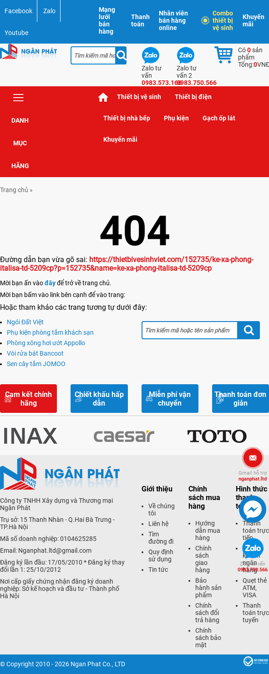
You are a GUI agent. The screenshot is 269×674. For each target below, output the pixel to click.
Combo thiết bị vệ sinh (218, 20)
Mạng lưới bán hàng (107, 20)
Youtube (16, 32)
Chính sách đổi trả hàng (207, 613)
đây (50, 283)
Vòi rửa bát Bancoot (35, 353)
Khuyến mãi (253, 20)
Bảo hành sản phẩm (208, 588)
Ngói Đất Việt (25, 322)
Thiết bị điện (193, 96)
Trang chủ (103, 97)
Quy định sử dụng (160, 555)
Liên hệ (158, 523)
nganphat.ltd (253, 476)
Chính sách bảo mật (208, 638)
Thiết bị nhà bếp (126, 118)
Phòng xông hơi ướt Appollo (46, 343)
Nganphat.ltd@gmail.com (54, 550)
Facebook (18, 11)
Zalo (49, 11)
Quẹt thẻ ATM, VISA (255, 588)
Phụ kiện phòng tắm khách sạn (50, 332)
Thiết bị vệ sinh (139, 96)
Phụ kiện (176, 118)
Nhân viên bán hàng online (173, 20)
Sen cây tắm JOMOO (36, 363)
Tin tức (158, 569)
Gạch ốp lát (219, 118)
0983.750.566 (253, 567)
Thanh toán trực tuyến (256, 613)
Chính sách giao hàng (203, 559)
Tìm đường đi (160, 537)
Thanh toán (140, 20)
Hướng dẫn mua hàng (207, 530)
